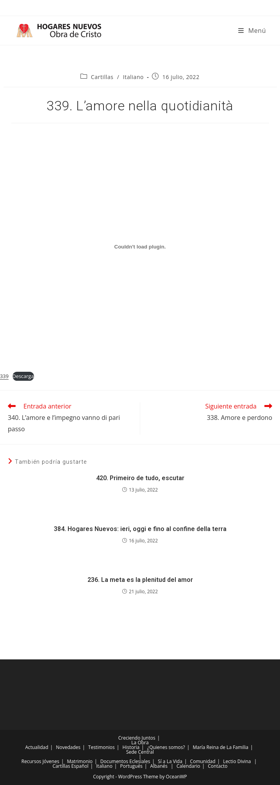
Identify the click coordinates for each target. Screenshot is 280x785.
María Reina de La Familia (220, 747)
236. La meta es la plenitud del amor (140, 579)
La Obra (139, 742)
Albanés (159, 766)
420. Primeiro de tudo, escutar (140, 478)
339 (4, 376)
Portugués (131, 766)
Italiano (133, 77)
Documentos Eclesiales (125, 761)
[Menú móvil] (252, 30)
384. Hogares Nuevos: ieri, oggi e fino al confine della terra (140, 529)
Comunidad (203, 761)
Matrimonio (80, 761)
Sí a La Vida (170, 761)
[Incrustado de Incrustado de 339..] (140, 246)
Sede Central (140, 752)
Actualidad (36, 747)
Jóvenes (51, 761)
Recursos (31, 761)
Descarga (23, 376)
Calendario (188, 766)
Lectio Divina (237, 761)
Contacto (217, 766)
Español (80, 766)
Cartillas (102, 77)
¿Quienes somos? (166, 747)
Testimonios (101, 747)
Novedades (68, 747)
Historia (131, 747)
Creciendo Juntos (136, 738)
